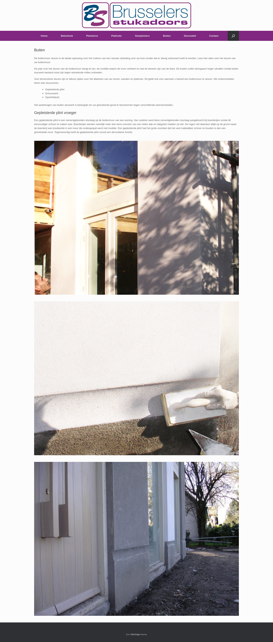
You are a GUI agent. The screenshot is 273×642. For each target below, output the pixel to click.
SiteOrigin (135, 634)
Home (44, 35)
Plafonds (116, 35)
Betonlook (67, 35)
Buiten (167, 35)
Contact (213, 35)
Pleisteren (92, 35)
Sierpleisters (142, 35)
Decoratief (190, 35)
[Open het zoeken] (233, 36)
